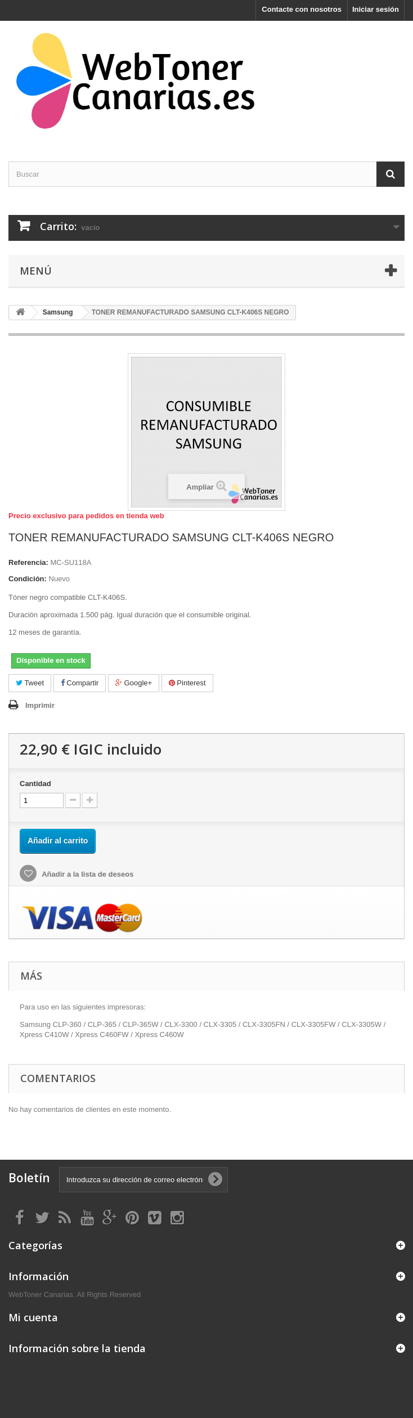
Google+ (133, 683)
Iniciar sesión (375, 9)
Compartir (80, 683)
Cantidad (35, 783)
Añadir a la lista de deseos (86, 874)
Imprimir (40, 705)
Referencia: (28, 562)
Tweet (30, 683)
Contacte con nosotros (302, 9)
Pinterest (187, 683)
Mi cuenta (33, 1317)
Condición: (27, 579)
